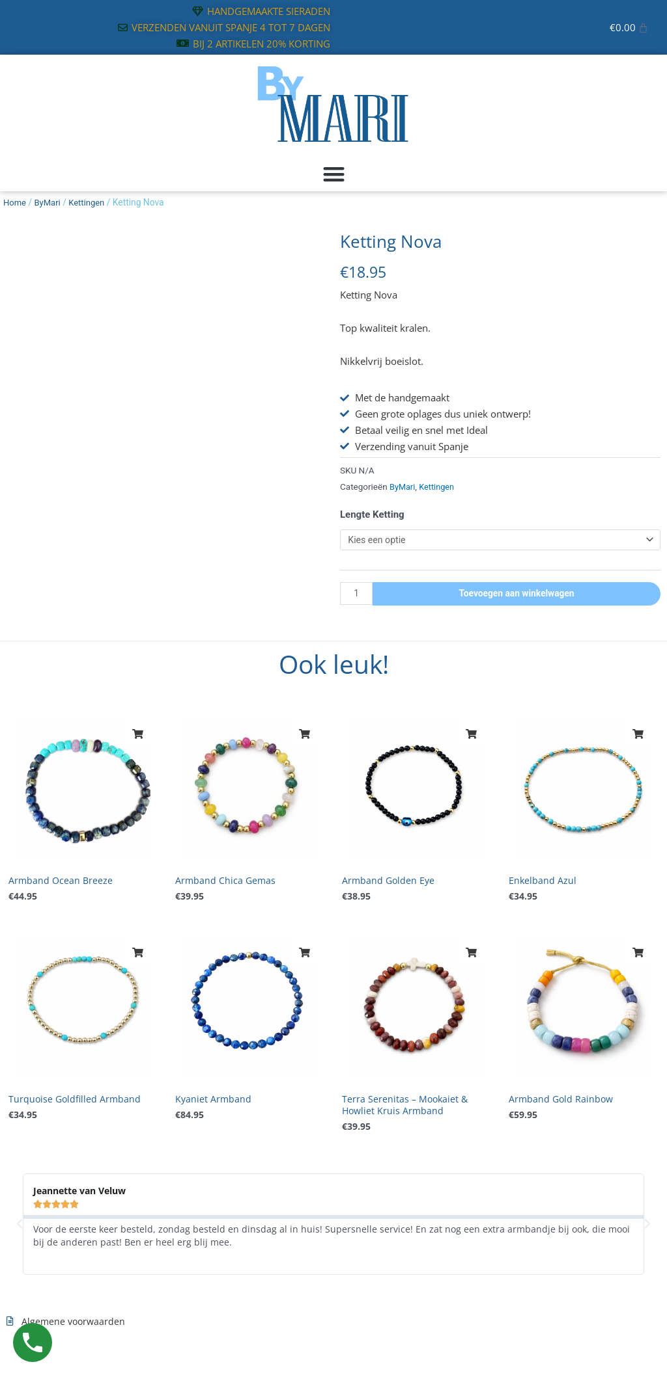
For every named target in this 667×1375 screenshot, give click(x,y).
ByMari (50, 202)
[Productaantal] (357, 595)
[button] (333, 174)
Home (15, 202)
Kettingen (90, 202)
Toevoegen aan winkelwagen (518, 595)
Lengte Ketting (372, 514)
